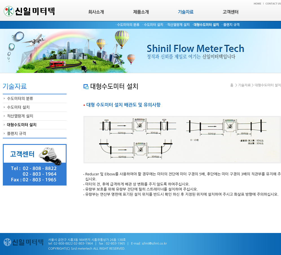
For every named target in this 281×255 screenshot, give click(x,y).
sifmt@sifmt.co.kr (154, 243)
